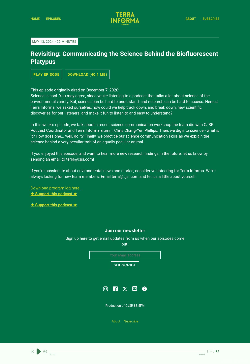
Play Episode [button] (46, 74)
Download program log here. (55, 188)
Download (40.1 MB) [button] (87, 74)
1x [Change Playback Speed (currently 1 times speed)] (211, 351)
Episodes (53, 19)
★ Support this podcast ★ (54, 205)
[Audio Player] (125, 353)
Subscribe (211, 19)
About (191, 19)
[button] (127, 351)
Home (35, 19)
